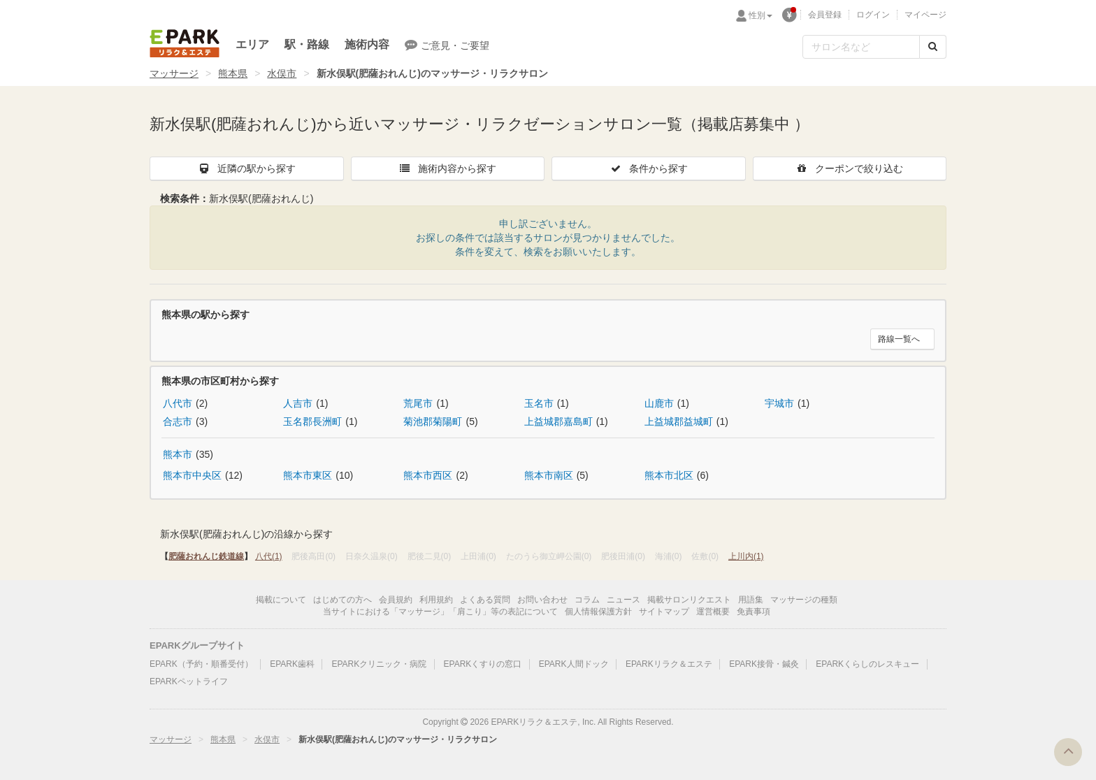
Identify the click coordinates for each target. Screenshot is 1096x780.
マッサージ (174, 73)
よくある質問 (485, 600)
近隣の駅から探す (247, 168)
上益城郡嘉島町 (558, 421)
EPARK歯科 (292, 664)
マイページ (925, 15)
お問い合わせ (542, 600)
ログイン (873, 15)
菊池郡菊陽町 (432, 421)
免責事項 (753, 611)
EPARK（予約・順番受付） (201, 664)
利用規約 (436, 600)
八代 (268, 556)
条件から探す (649, 168)
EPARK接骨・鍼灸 (764, 664)
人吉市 (297, 403)
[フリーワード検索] (861, 47)
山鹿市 (659, 403)
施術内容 (367, 44)
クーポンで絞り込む (849, 168)
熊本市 (177, 454)
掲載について (281, 600)
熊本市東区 (307, 475)
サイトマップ (664, 611)
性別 (760, 15)
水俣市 (281, 73)
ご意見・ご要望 (447, 45)
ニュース (623, 600)
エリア (252, 44)
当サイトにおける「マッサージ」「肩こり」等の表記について (440, 611)
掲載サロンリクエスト (689, 600)
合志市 (177, 421)
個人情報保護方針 (598, 611)
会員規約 (395, 600)
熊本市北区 (668, 475)
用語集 (750, 600)
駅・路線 (306, 44)
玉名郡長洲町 (312, 421)
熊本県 (232, 73)
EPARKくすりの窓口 (483, 664)
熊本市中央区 (192, 475)
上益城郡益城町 (678, 421)
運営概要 (713, 611)
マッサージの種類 (803, 600)
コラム (587, 600)
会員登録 (825, 15)
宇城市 (779, 403)
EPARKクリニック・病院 (378, 664)
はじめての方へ (342, 600)
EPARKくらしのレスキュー (867, 664)
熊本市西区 (427, 475)
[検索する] (933, 47)
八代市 (177, 403)
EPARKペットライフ (189, 681)
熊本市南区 (548, 475)
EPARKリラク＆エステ (184, 43)
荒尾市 (418, 403)
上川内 (746, 556)
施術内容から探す (447, 168)
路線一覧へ (899, 339)
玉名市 (539, 403)
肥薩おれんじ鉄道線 (206, 556)
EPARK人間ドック (574, 664)
